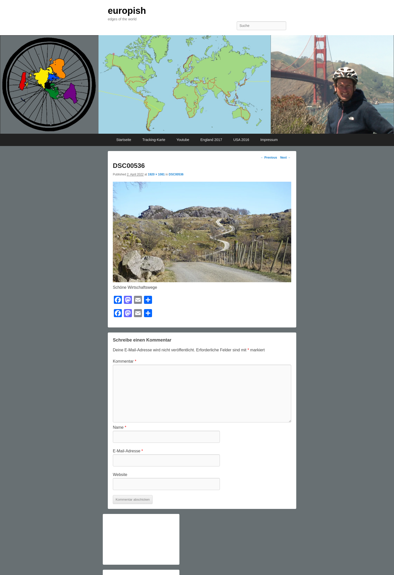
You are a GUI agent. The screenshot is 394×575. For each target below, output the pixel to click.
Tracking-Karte (153, 140)
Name (119, 427)
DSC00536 (176, 174)
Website (120, 474)
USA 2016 (241, 140)
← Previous (269, 157)
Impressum (269, 140)
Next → (285, 157)
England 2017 (211, 140)
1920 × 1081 (156, 174)
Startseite (123, 140)
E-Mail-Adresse (128, 451)
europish (127, 11)
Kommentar (124, 361)
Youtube (182, 140)
